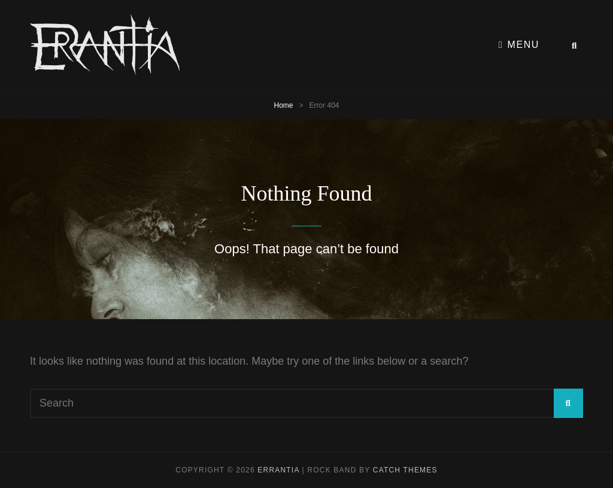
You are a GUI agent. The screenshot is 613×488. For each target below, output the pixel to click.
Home (283, 105)
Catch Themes (405, 470)
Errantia (278, 470)
